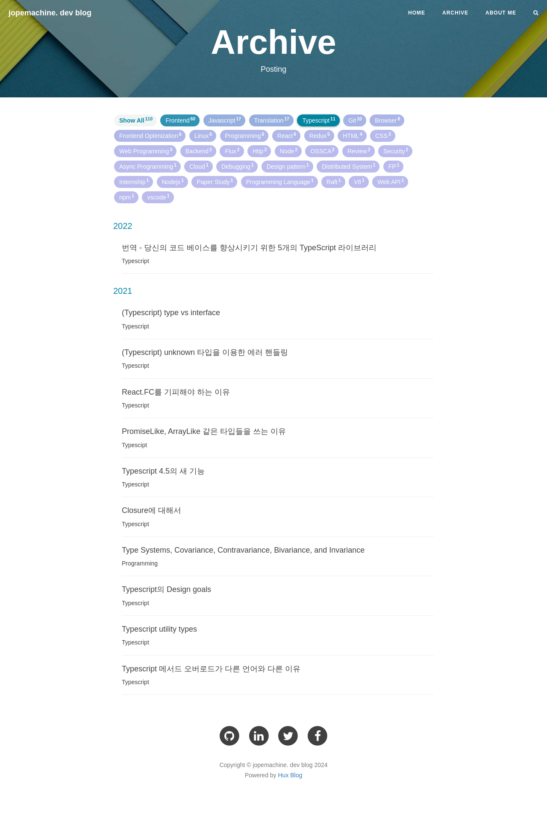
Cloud (198, 166)
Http (260, 151)
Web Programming (145, 151)
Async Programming (147, 166)
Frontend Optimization (150, 135)
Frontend (180, 120)
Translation (271, 120)
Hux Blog (290, 775)
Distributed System (348, 166)
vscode (158, 197)
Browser (387, 120)
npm (126, 197)
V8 (359, 181)
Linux (203, 135)
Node (288, 151)
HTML (352, 135)
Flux (232, 151)
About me (500, 13)
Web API (390, 181)
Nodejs (173, 181)
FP (393, 166)
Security (395, 151)
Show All (136, 120)
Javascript (225, 120)
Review (359, 151)
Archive (455, 13)
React (286, 135)
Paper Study (215, 181)
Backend (198, 151)
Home (416, 13)
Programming (245, 135)
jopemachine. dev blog (50, 13)
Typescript (318, 120)
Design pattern (288, 166)
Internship (134, 181)
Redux (319, 135)
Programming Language (280, 181)
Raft (333, 181)
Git (355, 120)
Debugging (237, 166)
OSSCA (322, 151)
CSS (383, 135)
